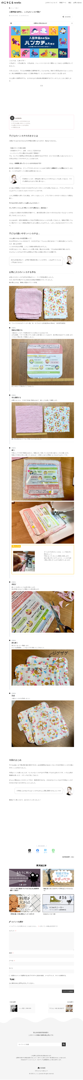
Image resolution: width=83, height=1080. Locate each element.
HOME (41, 1068)
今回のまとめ (16, 127)
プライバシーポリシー (41, 1071)
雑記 (72, 857)
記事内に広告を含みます (40, 23)
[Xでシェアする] (29, 851)
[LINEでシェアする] (53, 851)
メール (12, 961)
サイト (11, 968)
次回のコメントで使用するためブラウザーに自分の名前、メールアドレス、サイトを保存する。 (39, 975)
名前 (11, 953)
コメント (12, 931)
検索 (65, 1045)
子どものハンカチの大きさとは (21, 121)
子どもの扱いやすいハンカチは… (22, 123)
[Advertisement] (41, 99)
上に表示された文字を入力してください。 (22, 983)
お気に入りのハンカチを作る (21, 125)
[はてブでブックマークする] (45, 851)
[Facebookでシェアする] (37, 851)
